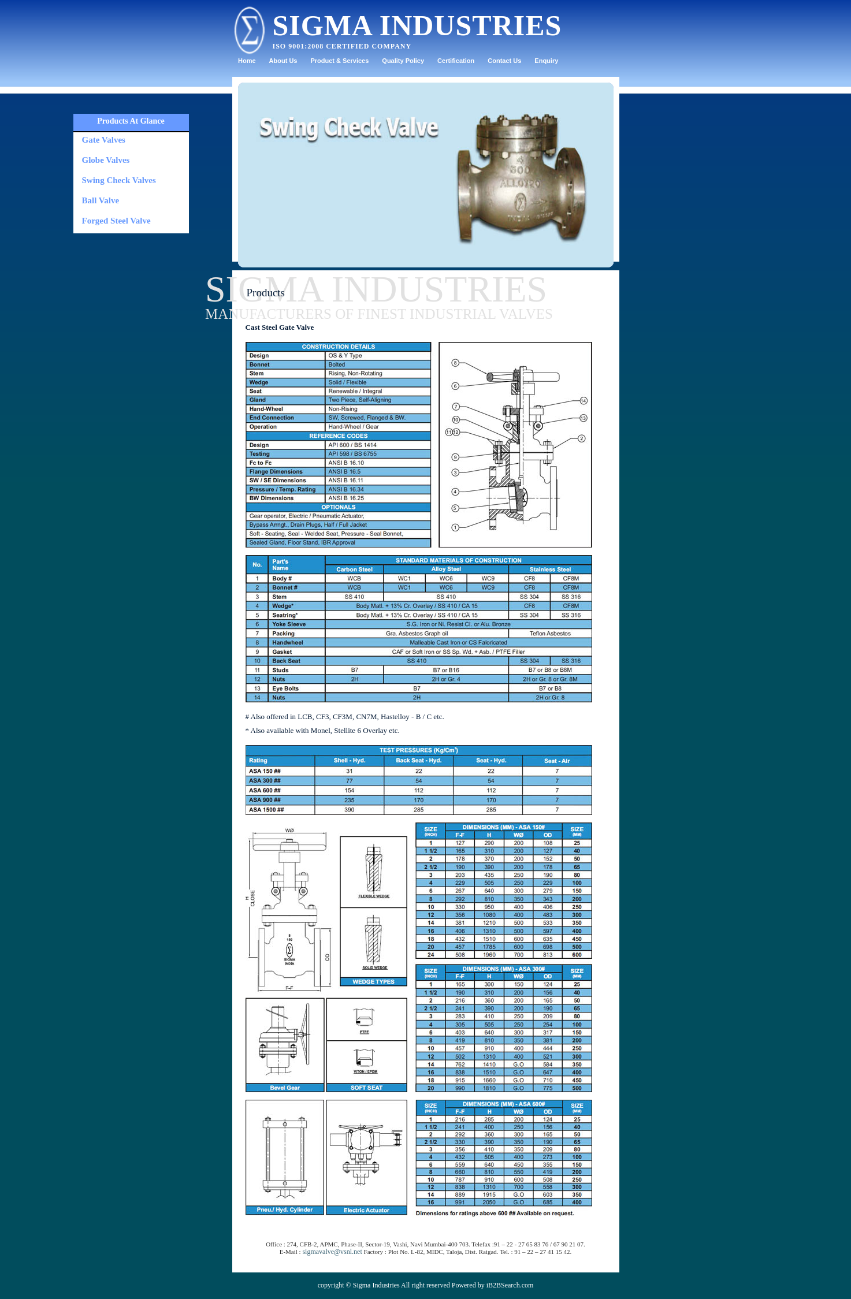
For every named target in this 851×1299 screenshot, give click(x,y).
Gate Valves (103, 139)
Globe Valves (106, 160)
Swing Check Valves (119, 180)
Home (247, 60)
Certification (455, 60)
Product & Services (339, 60)
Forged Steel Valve (116, 220)
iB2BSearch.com (510, 1285)
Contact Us (504, 60)
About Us (283, 60)
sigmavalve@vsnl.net (332, 1252)
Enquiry (546, 60)
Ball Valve (101, 200)
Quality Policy (403, 60)
